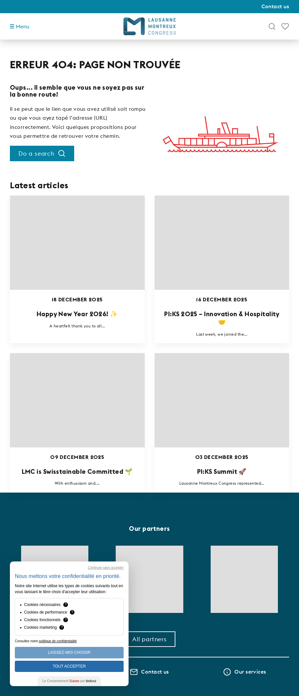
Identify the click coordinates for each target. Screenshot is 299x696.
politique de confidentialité (58, 641)
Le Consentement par (69, 681)
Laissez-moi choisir (69, 652)
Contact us (275, 6)
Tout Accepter (69, 666)
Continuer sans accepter (106, 567)
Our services (244, 672)
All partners (149, 639)
